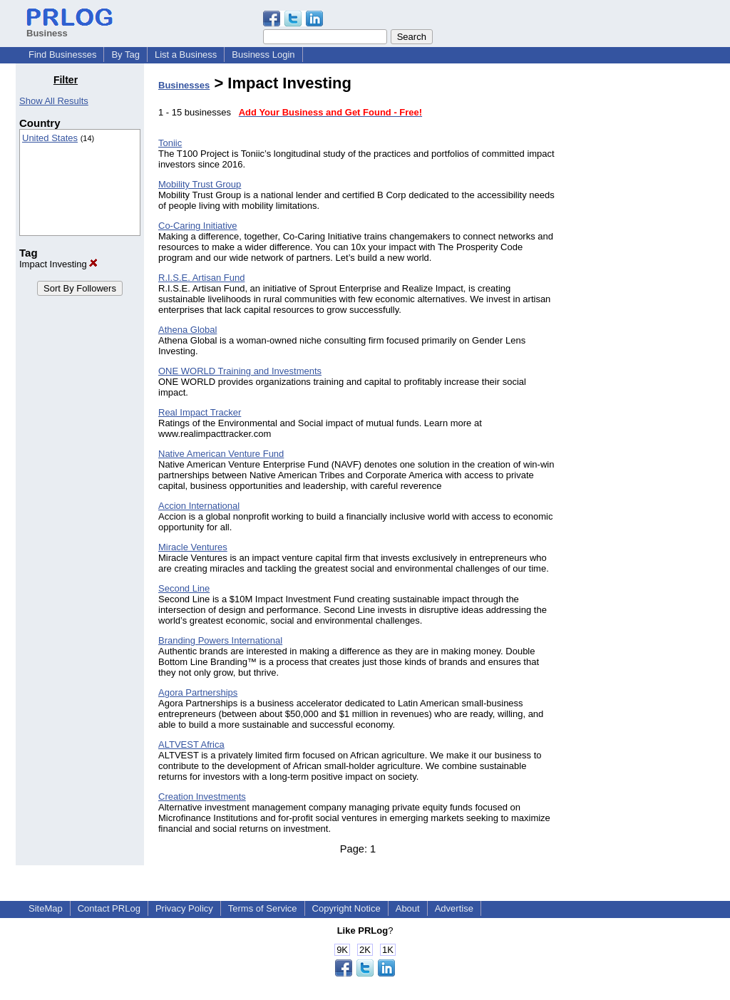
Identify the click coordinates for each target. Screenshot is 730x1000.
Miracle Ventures (192, 547)
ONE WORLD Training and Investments (240, 371)
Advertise (454, 908)
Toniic (170, 143)
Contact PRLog (109, 908)
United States (50, 138)
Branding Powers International (220, 640)
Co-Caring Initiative (197, 225)
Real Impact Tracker (199, 412)
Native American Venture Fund (221, 453)
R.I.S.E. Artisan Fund (201, 277)
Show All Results (53, 101)
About (408, 908)
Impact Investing (58, 264)
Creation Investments (202, 796)
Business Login (263, 54)
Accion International (199, 505)
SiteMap (46, 908)
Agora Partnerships (197, 692)
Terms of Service (262, 908)
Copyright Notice (346, 908)
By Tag (125, 54)
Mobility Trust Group (199, 184)
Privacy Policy (184, 908)
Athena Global (187, 329)
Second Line (184, 588)
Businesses (184, 85)
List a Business (186, 54)
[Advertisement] (642, 288)
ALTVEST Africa (191, 744)
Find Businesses (62, 54)
